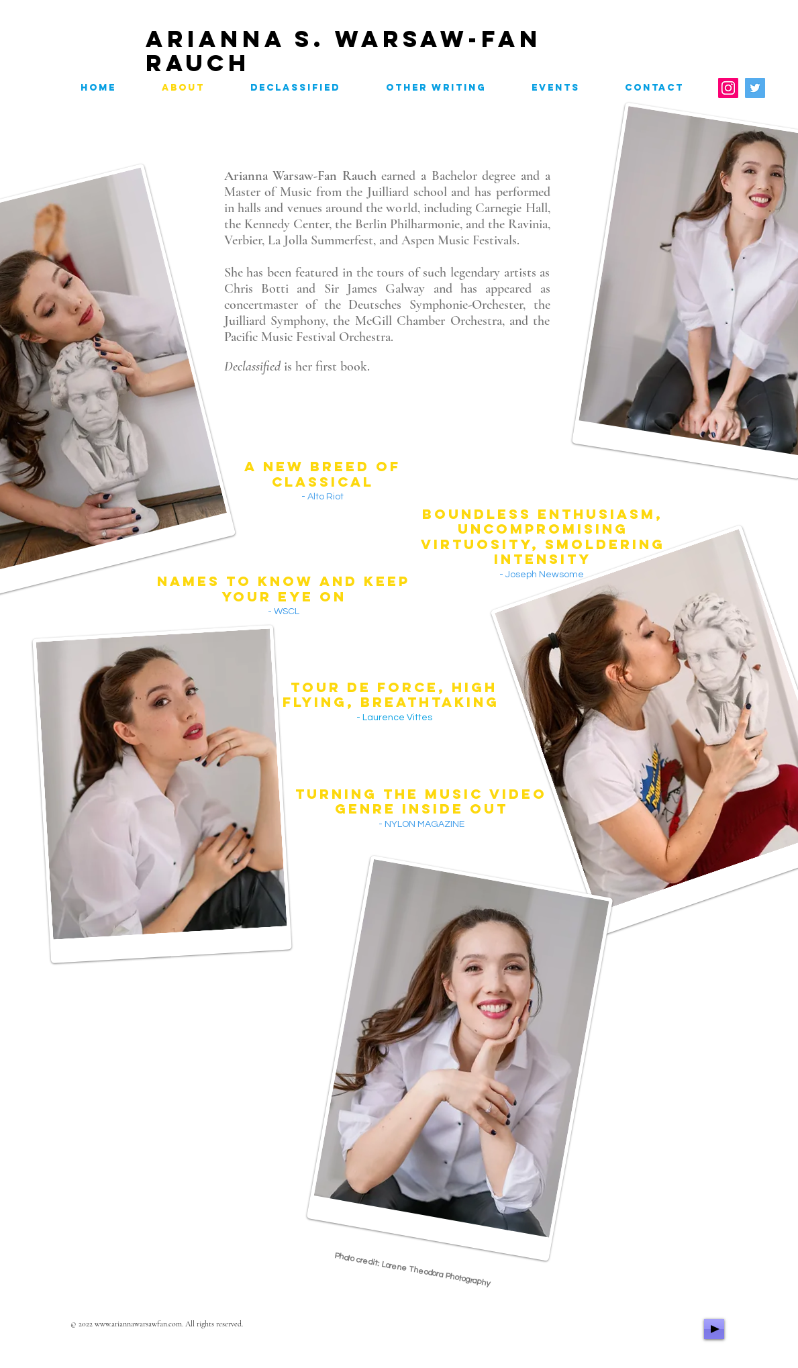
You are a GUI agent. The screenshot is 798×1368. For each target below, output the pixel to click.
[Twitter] (755, 88)
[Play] (714, 1329)
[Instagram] (728, 88)
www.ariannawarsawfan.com (138, 1323)
